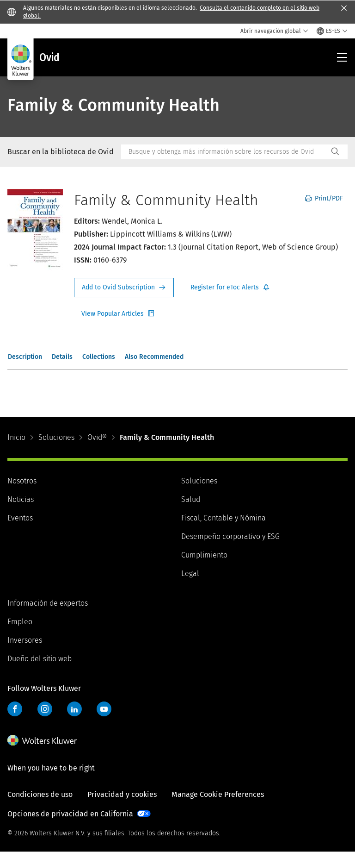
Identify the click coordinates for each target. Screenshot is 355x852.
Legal (190, 573)
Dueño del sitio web (39, 658)
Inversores (24, 640)
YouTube (104, 709)
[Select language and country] (332, 31)
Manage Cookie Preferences (217, 794)
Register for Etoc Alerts (230, 287)
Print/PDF (324, 198)
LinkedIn (74, 709)
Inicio (16, 437)
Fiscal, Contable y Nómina (223, 518)
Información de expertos (47, 603)
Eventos (20, 518)
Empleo (19, 621)
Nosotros (22, 480)
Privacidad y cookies (122, 794)
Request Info (123, 287)
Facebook (14, 709)
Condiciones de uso (40, 794)
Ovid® (97, 437)
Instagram (44, 709)
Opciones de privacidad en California (70, 813)
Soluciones (56, 437)
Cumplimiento (204, 555)
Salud (190, 499)
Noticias (20, 499)
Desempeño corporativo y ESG (230, 536)
